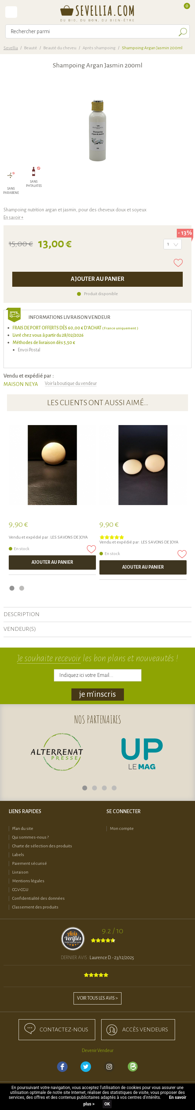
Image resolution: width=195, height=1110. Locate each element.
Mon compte (122, 828)
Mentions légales (28, 881)
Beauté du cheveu (59, 48)
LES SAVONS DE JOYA (69, 537)
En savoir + (13, 217)
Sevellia (11, 48)
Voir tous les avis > (97, 998)
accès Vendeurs (145, 1030)
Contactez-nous (64, 1030)
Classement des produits (35, 907)
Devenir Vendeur (97, 1050)
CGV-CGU (20, 890)
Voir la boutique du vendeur (71, 383)
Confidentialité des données (38, 898)
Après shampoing (99, 48)
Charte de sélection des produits (42, 846)
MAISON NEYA (21, 384)
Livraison (20, 872)
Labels (18, 855)
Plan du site (22, 828)
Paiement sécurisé (29, 863)
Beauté (30, 48)
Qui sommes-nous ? (30, 837)
